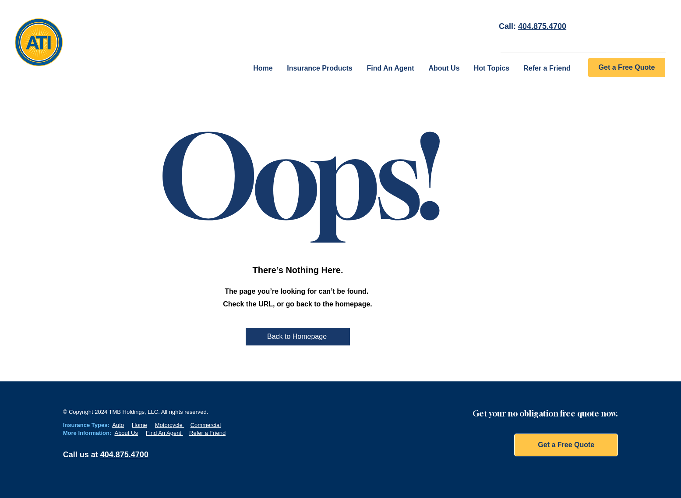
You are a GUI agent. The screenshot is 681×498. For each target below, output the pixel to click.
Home (139, 425)
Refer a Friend (207, 433)
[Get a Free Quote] (627, 67)
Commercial (206, 425)
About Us (126, 433)
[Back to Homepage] (298, 336)
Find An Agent (164, 433)
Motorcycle (169, 425)
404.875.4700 (542, 26)
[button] (320, 68)
